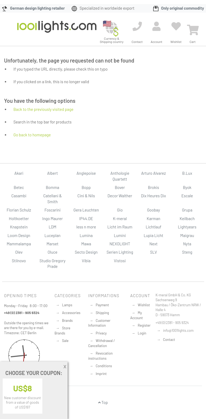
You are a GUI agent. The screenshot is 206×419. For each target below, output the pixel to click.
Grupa (187, 209)
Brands (67, 320)
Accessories (71, 313)
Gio (120, 209)
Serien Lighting (119, 252)
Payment (102, 305)
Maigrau (187, 235)
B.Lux (187, 173)
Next (153, 243)
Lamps (67, 305)
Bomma (52, 187)
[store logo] (57, 31)
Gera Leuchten (86, 209)
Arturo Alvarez (153, 173)
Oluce (52, 252)
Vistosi (120, 260)
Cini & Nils (86, 195)
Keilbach (187, 218)
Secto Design (86, 252)
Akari (18, 173)
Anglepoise (86, 173)
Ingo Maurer (52, 218)
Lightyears (187, 226)
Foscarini (53, 209)
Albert (52, 173)
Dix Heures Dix (153, 195)
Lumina (86, 235)
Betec (19, 187)
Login (142, 333)
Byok (187, 187)
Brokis (153, 187)
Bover (120, 187)
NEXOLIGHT (119, 243)
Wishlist (144, 305)
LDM (52, 226)
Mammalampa (19, 243)
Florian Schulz (19, 209)
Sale (65, 340)
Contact (169, 339)
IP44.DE (86, 218)
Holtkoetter (19, 218)
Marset (52, 243)
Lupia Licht (153, 235)
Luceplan (53, 235)
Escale (187, 195)
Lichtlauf (153, 226)
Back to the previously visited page (43, 109)
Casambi (18, 195)
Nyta (187, 243)
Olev (19, 252)
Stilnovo (19, 260)
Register (144, 325)
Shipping (102, 313)
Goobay (153, 209)
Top (103, 402)
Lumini (120, 235)
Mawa (86, 243)
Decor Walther (120, 195)
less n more (86, 226)
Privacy (101, 333)
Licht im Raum (119, 226)
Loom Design (19, 235)
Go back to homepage (32, 134)
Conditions (104, 366)
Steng (187, 252)
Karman (153, 218)
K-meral (120, 218)
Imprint (101, 373)
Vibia (86, 260)
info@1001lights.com (178, 330)
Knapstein (19, 226)
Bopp (86, 187)
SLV (153, 252)
